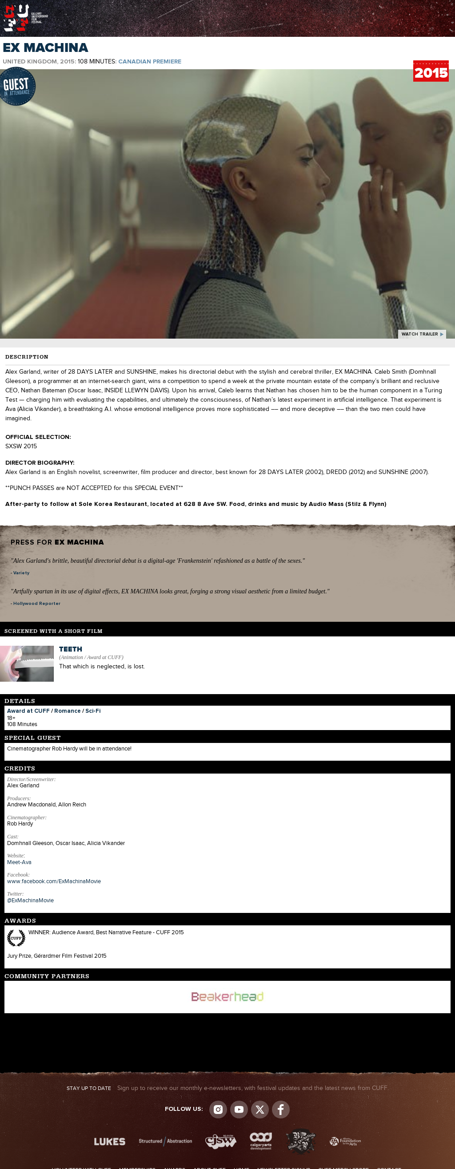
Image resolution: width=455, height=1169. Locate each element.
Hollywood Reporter (36, 603)
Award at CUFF (28, 711)
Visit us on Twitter (260, 1109)
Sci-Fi (92, 711)
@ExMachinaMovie (30, 900)
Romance (67, 711)
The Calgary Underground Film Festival (26, 7)
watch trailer (420, 334)
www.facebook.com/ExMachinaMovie (54, 881)
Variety (21, 573)
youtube (239, 1109)
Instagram (218, 1109)
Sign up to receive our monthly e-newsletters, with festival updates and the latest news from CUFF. (228, 1088)
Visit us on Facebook (281, 1109)
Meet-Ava (19, 862)
